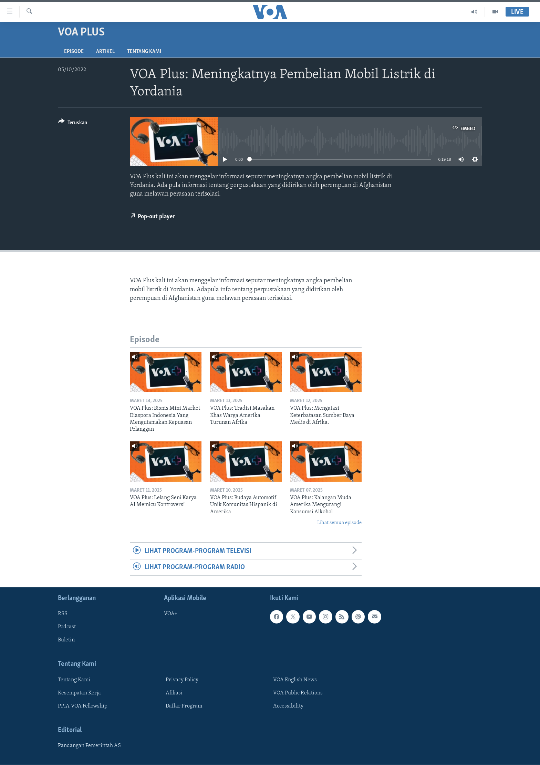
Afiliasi (174, 693)
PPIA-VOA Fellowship (82, 706)
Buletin (66, 640)
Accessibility (288, 706)
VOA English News (295, 680)
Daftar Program (184, 706)
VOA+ (170, 614)
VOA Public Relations (298, 693)
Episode (74, 51)
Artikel (105, 51)
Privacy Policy (182, 680)
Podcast (67, 627)
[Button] (72, 124)
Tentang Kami (144, 51)
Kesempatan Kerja (79, 693)
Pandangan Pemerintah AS (89, 746)
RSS (63, 614)
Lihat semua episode (339, 522)
